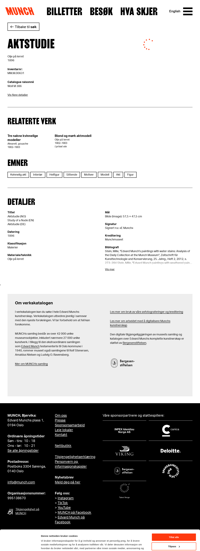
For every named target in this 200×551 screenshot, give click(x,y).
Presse (60, 420)
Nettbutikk (63, 445)
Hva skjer (139, 11)
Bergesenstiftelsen (134, 343)
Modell (105, 174)
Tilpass (174, 526)
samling (42, 364)
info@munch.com (21, 482)
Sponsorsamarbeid (70, 425)
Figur (130, 174)
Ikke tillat (174, 536)
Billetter (64, 11)
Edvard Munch (30, 346)
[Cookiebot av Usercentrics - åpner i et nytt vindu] (20, 545)
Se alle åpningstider (23, 450)
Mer (17, 364)
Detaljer (45, 544)
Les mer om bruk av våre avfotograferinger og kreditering (146, 312)
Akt (118, 174)
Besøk (101, 11)
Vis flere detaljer (18, 95)
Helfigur (54, 174)
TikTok (63, 503)
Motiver (89, 174)
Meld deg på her (67, 482)
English (174, 11)
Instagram (66, 498)
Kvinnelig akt (18, 174)
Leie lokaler (64, 430)
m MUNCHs (29, 364)
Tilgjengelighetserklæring (75, 457)
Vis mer (110, 269)
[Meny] (187, 11)
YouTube (64, 507)
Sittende (71, 174)
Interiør (37, 174)
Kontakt (61, 434)
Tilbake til (26, 26)
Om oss (61, 415)
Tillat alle (174, 517)
